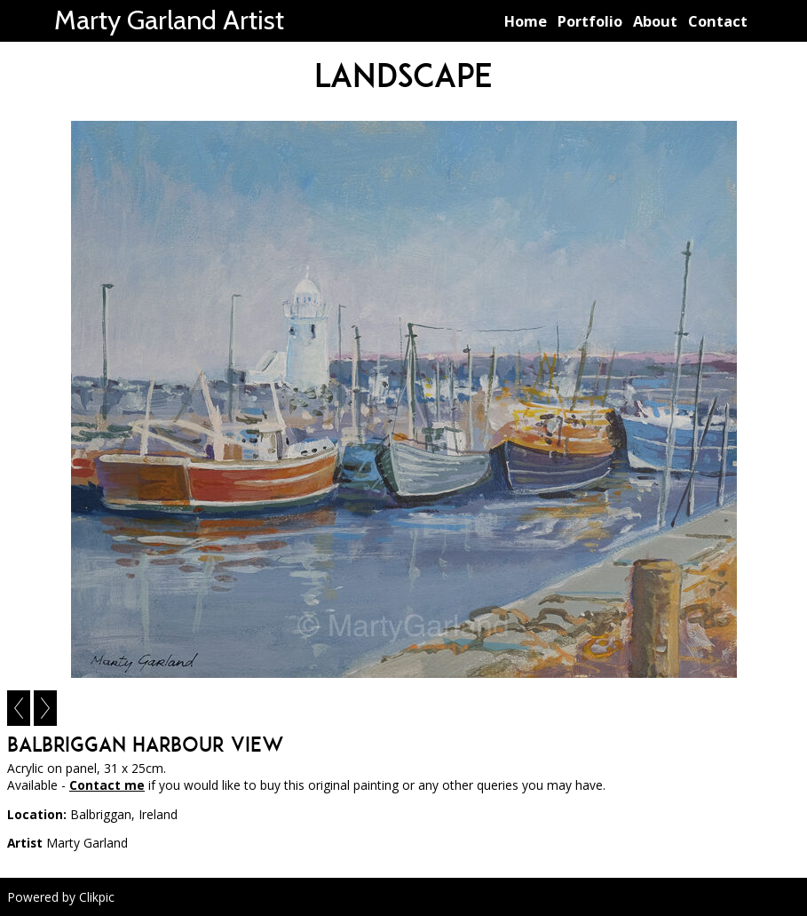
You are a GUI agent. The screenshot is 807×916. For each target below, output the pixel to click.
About (655, 21)
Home (525, 21)
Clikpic (97, 896)
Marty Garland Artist (169, 20)
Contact (718, 21)
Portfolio (590, 21)
